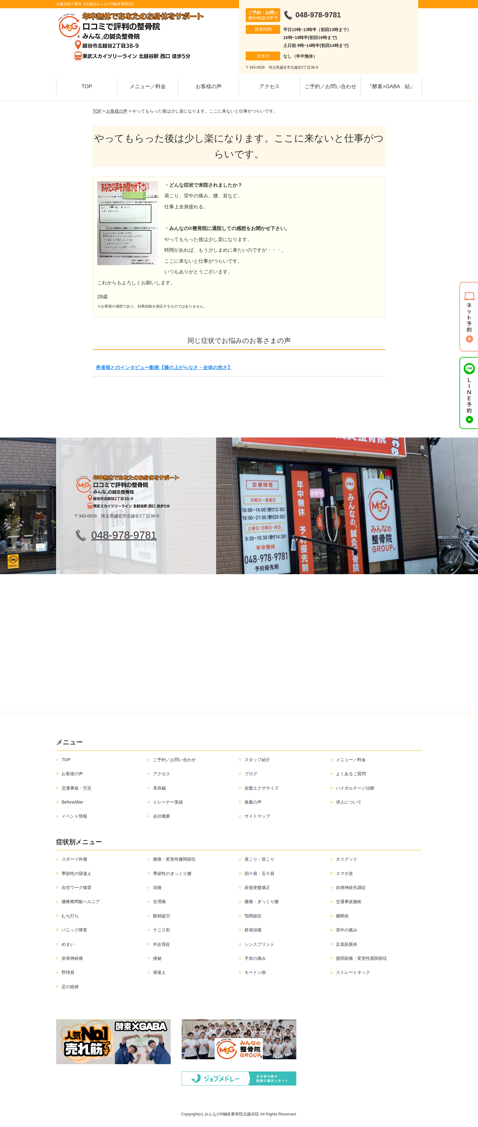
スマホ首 (344, 873)
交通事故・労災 (76, 788)
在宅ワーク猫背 (76, 887)
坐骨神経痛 (72, 958)
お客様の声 (209, 86)
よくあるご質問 (351, 773)
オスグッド (346, 859)
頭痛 (157, 887)
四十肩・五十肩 (259, 873)
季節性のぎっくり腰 (172, 873)
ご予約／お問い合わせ (330, 86)
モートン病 (255, 972)
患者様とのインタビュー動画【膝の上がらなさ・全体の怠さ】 (164, 367)
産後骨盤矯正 (257, 887)
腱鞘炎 (342, 915)
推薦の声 (253, 802)
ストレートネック (353, 972)
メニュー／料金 (148, 86)
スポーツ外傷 (74, 859)
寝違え (159, 972)
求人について (349, 802)
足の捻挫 (70, 986)
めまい (68, 944)
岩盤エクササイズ (261, 788)
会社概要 (161, 816)
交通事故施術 (349, 901)
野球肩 (68, 972)
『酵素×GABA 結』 (391, 86)
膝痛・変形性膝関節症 (174, 859)
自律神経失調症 (351, 887)
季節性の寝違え (76, 873)
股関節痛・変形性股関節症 (361, 958)
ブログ (250, 773)
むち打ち (70, 915)
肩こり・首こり (259, 859)
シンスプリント (259, 944)
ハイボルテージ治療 (355, 788)
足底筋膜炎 (346, 944)
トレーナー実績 (168, 802)
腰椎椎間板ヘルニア (81, 901)
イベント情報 (74, 816)
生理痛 (159, 901)
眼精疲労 (161, 915)
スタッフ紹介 (257, 759)
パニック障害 (74, 929)
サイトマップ (257, 816)
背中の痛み (346, 929)
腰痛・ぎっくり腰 (261, 901)
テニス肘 (161, 929)
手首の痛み (255, 958)
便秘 (157, 958)
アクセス (269, 86)
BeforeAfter (72, 802)
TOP (86, 86)
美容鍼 (159, 788)
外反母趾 (161, 944)
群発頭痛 (253, 929)
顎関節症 (253, 915)
